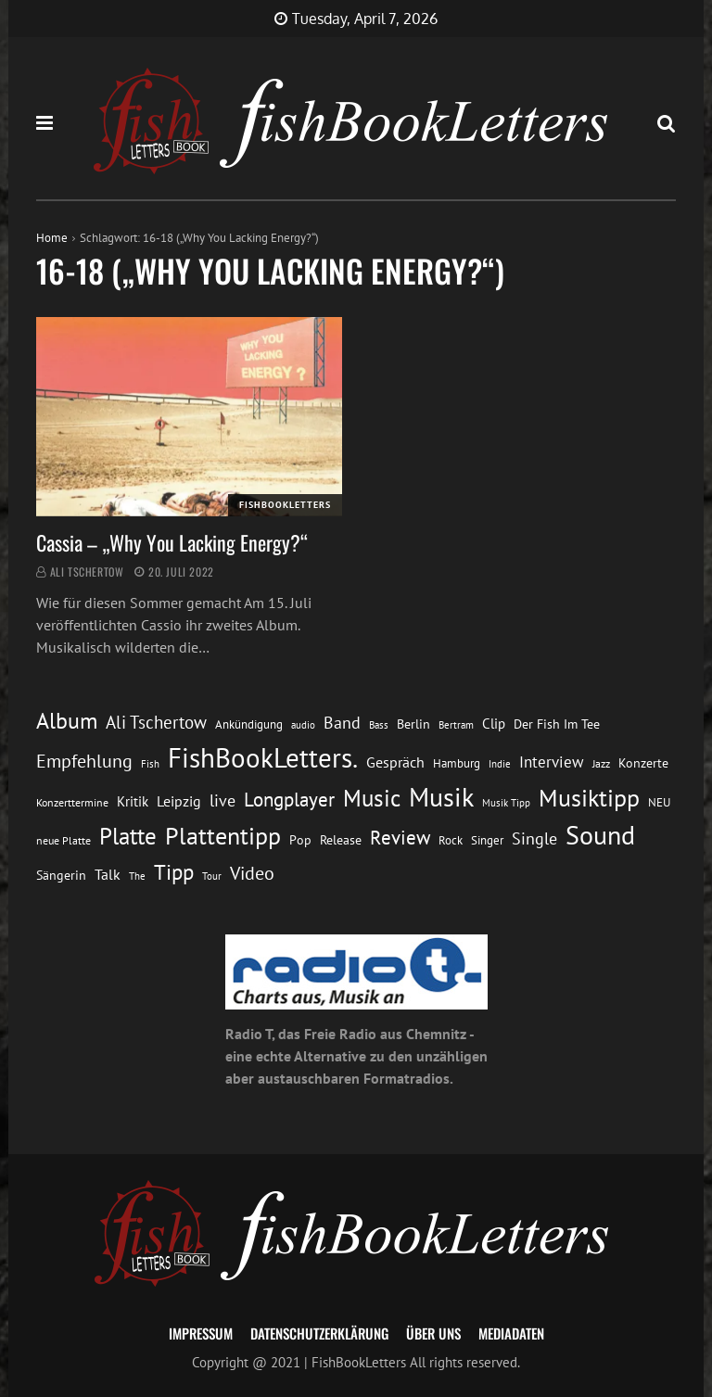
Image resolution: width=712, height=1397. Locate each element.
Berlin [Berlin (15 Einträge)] (413, 724)
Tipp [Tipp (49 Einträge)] (174, 871)
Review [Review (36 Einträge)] (400, 837)
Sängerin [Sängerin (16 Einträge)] (61, 875)
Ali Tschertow (87, 571)
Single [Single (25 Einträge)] (534, 838)
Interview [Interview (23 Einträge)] (551, 762)
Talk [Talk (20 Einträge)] (108, 874)
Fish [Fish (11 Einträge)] (150, 763)
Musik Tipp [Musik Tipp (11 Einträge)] (506, 802)
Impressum (201, 1333)
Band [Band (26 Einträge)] (342, 722)
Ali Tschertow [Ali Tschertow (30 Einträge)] (156, 722)
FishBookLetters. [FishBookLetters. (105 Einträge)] (263, 757)
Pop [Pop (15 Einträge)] (300, 840)
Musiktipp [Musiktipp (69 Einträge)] (589, 797)
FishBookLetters (285, 505)
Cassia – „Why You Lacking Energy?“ (172, 542)
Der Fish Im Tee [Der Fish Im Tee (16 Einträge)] (557, 724)
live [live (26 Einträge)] (222, 800)
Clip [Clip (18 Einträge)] (493, 723)
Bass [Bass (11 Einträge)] (378, 724)
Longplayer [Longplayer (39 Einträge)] (289, 799)
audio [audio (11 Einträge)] (303, 724)
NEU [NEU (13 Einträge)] (659, 802)
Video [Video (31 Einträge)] (252, 872)
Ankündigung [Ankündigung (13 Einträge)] (249, 724)
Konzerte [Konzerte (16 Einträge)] (643, 763)
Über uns (433, 1333)
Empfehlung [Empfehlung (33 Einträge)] (84, 760)
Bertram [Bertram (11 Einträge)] (456, 724)
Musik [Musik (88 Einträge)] (441, 797)
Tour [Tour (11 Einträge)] (212, 876)
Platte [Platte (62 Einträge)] (128, 836)
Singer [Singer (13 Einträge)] (487, 840)
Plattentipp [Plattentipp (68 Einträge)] (223, 835)
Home (52, 238)
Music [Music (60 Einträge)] (371, 798)
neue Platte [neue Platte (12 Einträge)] (63, 840)
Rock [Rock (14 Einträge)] (451, 840)
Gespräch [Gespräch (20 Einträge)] (395, 762)
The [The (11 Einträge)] (137, 876)
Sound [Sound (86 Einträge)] (600, 835)
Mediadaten (511, 1333)
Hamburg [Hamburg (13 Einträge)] (456, 763)
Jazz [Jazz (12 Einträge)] (601, 763)
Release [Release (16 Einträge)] (341, 840)
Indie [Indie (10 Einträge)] (500, 763)
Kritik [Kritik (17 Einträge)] (132, 801)
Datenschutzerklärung (319, 1333)
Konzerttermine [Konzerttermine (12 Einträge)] (72, 802)
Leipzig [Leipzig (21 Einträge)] (179, 801)
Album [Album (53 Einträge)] (66, 720)
